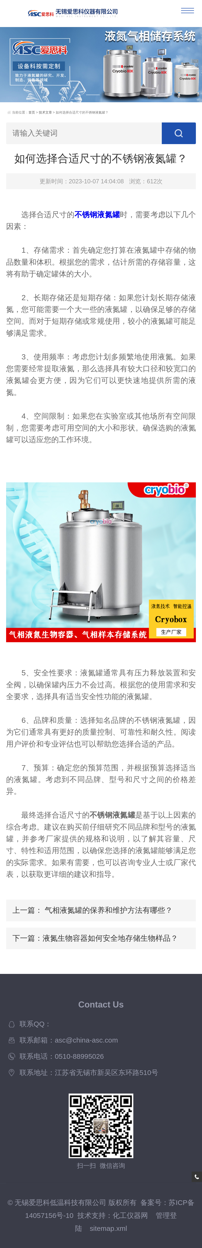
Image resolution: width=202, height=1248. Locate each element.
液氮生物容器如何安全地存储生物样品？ (110, 938)
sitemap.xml (108, 1228)
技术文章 (45, 112)
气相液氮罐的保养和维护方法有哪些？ (109, 910)
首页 (31, 112)
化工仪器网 (130, 1215)
